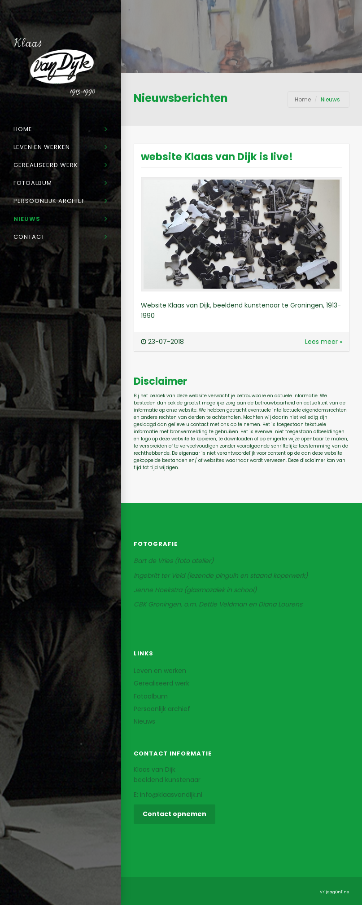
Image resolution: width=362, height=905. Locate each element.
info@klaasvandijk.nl (171, 794)
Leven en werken (41, 147)
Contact (29, 237)
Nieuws (26, 219)
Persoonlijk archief (49, 201)
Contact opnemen (174, 813)
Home (22, 129)
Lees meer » (323, 341)
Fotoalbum (32, 183)
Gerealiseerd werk (45, 165)
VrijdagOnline (334, 892)
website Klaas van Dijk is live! (217, 156)
